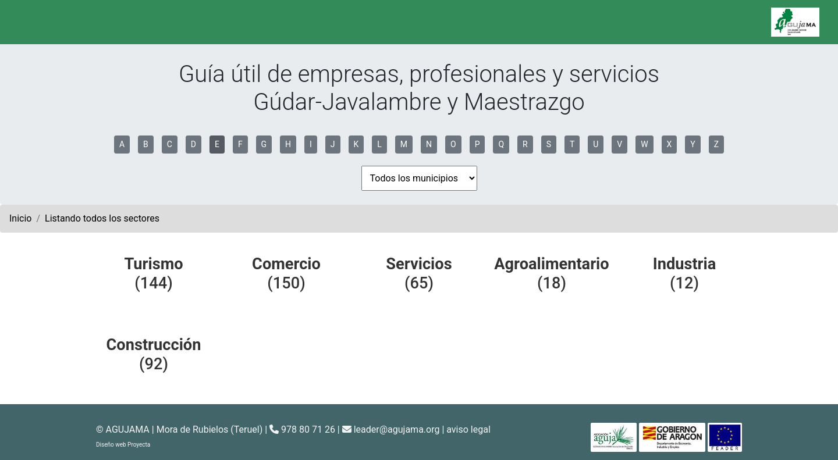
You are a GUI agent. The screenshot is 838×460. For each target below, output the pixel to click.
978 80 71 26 (302, 429)
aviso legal (468, 429)
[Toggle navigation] (25, 22)
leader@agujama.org (397, 429)
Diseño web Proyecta (123, 444)
